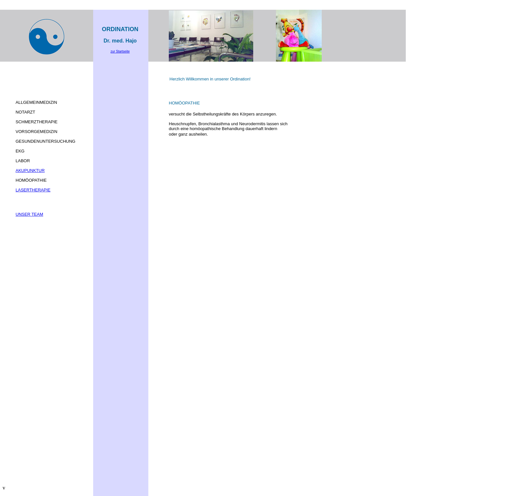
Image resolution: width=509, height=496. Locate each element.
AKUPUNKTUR (30, 170)
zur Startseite (120, 51)
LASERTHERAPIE (33, 190)
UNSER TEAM (29, 214)
